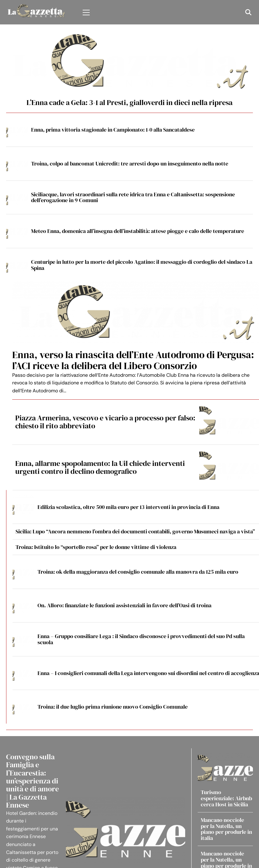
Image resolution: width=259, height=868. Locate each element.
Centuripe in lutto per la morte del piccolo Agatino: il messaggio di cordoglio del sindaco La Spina (141, 265)
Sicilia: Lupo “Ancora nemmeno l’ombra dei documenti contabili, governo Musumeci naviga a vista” (135, 531)
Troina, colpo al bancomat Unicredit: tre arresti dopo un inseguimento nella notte (129, 163)
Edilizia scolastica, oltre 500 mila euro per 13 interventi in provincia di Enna (128, 507)
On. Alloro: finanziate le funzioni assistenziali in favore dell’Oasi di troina (124, 605)
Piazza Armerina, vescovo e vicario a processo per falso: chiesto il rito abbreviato (105, 422)
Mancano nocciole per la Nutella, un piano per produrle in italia (226, 829)
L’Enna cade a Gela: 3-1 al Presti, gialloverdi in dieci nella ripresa (129, 102)
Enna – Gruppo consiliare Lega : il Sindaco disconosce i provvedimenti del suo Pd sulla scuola (141, 639)
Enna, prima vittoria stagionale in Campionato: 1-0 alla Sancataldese (113, 129)
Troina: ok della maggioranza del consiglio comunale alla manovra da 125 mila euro (138, 572)
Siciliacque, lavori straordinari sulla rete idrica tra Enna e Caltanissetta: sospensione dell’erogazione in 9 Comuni (133, 197)
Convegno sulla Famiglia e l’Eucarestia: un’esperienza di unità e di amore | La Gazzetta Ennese (32, 781)
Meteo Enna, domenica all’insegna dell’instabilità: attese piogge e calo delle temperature (137, 231)
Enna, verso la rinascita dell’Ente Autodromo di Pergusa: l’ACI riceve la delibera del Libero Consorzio (133, 360)
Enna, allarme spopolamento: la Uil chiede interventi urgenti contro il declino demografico (100, 467)
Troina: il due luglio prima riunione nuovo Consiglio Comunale (113, 706)
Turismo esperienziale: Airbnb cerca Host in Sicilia (226, 798)
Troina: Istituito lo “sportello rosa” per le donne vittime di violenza (96, 547)
